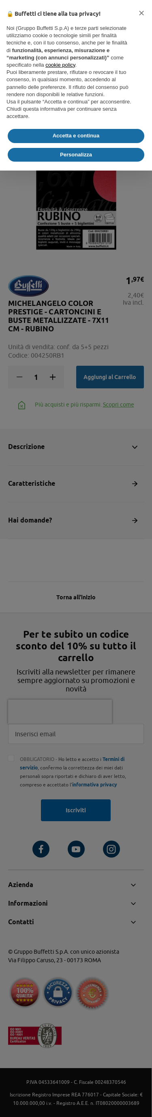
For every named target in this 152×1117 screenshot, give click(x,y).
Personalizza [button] (76, 155)
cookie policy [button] (60, 65)
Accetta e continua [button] (76, 136)
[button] (141, 12)
